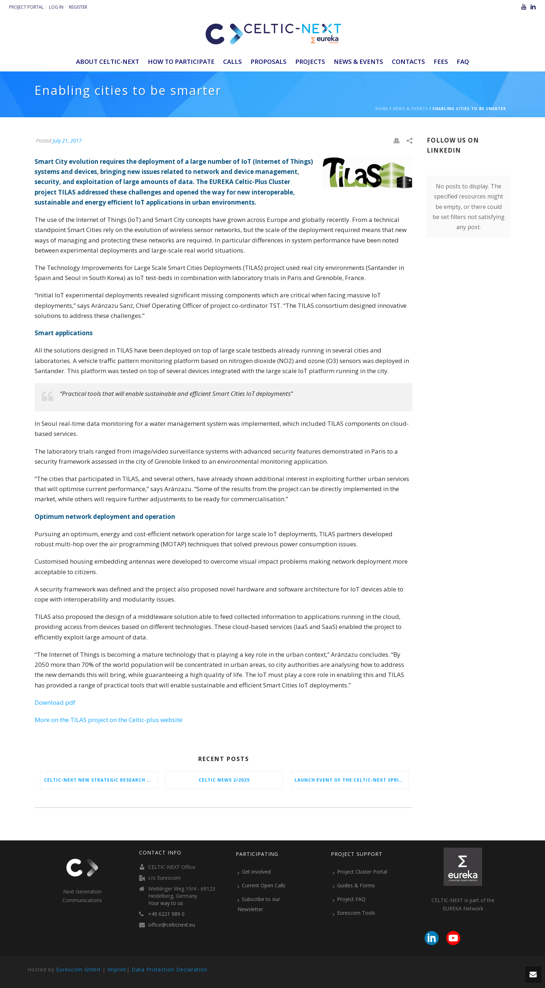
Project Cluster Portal (360, 871)
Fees (441, 61)
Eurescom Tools (354, 913)
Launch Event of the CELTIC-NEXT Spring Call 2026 (351, 780)
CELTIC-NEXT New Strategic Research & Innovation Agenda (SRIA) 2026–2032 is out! (101, 780)
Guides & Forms (354, 885)
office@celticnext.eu (171, 925)
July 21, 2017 (67, 140)
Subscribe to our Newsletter (259, 904)
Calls (232, 61)
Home (381, 108)
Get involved (254, 871)
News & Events (358, 61)
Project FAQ (349, 899)
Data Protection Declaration (169, 969)
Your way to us (165, 903)
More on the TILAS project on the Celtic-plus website (108, 720)
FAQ (463, 61)
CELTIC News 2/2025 (224, 780)
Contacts (408, 61)
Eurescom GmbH (78, 969)
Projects (310, 61)
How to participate (181, 61)
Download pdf (55, 702)
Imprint (117, 969)
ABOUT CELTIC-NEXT (107, 61)
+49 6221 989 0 (166, 914)
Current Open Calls (261, 885)
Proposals (269, 61)
